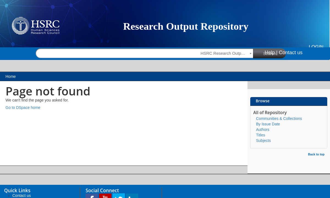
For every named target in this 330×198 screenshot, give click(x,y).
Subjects (263, 140)
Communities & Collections (279, 118)
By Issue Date (268, 124)
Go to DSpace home (23, 107)
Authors (262, 129)
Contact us (290, 52)
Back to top (316, 154)
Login (316, 47)
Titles (260, 135)
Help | (271, 52)
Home (11, 76)
